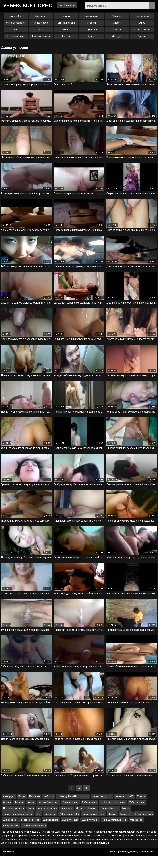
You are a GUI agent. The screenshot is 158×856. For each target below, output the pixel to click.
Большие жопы (142, 29)
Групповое (91, 29)
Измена (117, 29)
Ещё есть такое (90, 819)
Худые (91, 36)
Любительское (142, 16)
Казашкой (125, 814)
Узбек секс (8, 851)
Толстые (66, 36)
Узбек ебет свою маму (113, 802)
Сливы (142, 23)
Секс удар (8, 796)
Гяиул (31, 808)
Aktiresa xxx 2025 (124, 796)
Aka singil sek (10, 819)
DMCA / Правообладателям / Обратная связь (132, 851)
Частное (116, 16)
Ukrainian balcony (109, 808)
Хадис (31, 802)
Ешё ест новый (70, 819)
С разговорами (91, 16)
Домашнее (41, 16)
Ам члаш (19, 802)
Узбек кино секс (144, 814)
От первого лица (15, 36)
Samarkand (66, 808)
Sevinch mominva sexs (34, 825)
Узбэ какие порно (47, 808)
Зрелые (142, 36)
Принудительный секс (114, 819)
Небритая (49, 796)
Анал (41, 29)
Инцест (117, 23)
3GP (16, 29)
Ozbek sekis (136, 819)
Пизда (21, 796)
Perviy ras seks (11, 825)
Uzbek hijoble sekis (67, 796)
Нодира (112, 814)
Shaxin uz (92, 808)
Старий (7, 802)
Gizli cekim (50, 814)
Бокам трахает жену (93, 814)
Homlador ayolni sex (13, 808)
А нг (38, 814)
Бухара (126, 808)
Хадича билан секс (49, 802)
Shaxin (79, 808)
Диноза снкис (50, 819)
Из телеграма (41, 23)
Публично (34, 796)
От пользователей (15, 23)
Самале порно (70, 802)
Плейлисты (67, 5)
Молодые (117, 36)
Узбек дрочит (136, 802)
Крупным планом (41, 36)
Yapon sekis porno (102, 796)
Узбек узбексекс (30, 819)
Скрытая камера (66, 23)
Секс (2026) (15, 16)
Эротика (66, 16)
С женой (91, 23)
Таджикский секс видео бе (17, 814)
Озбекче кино (89, 802)
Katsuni (85, 796)
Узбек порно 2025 (69, 814)
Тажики (141, 796)
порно (27, 5)
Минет (66, 29)
